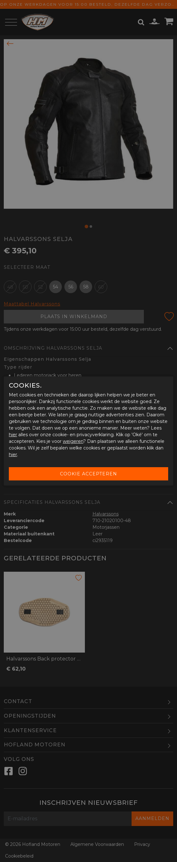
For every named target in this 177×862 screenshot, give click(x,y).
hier (13, 434)
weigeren (73, 441)
